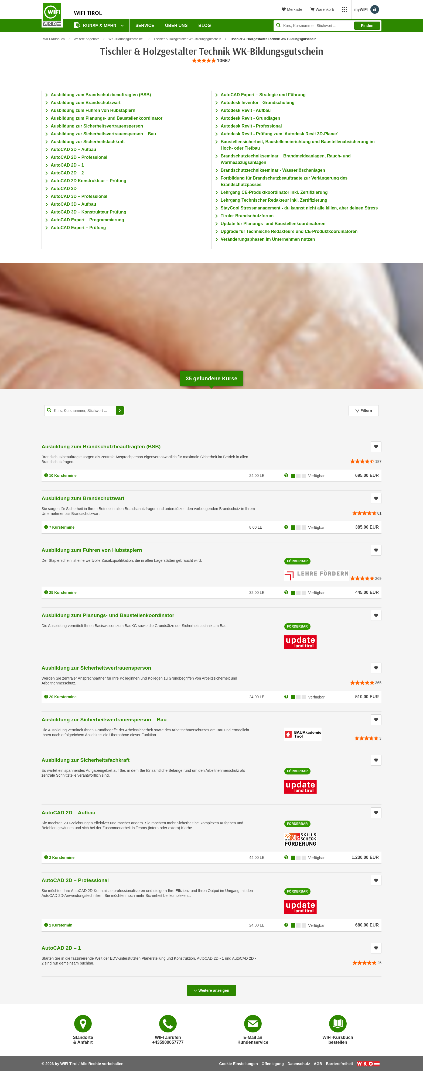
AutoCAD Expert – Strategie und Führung (263, 94)
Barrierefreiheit (339, 1064)
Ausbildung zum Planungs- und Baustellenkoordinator (106, 118)
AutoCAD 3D (64, 188)
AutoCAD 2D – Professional (79, 157)
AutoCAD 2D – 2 (67, 173)
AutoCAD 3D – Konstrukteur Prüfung (88, 212)
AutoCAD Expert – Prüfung (78, 227)
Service (144, 25)
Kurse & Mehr (96, 25)
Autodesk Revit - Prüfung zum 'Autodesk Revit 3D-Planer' (279, 134)
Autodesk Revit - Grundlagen (250, 118)
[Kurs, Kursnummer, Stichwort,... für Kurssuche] (84, 410)
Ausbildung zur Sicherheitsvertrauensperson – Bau (103, 134)
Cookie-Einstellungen (238, 1064)
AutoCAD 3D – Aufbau (73, 204)
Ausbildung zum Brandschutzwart (86, 102)
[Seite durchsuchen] (327, 25)
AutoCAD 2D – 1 (67, 165)
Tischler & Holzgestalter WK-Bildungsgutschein (187, 39)
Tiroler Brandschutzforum (247, 215)
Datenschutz (299, 1064)
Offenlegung (273, 1064)
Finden (367, 25)
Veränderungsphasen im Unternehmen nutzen (268, 239)
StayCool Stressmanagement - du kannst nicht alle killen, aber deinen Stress (299, 208)
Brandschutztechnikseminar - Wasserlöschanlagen (273, 170)
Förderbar (297, 561)
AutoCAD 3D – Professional (79, 196)
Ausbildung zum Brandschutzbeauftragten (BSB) (101, 94)
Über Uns (176, 25)
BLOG (205, 25)
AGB (318, 1064)
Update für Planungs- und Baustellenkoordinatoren (273, 223)
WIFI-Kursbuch (54, 39)
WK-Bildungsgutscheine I (126, 39)
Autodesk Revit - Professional (251, 126)
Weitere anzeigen (211, 989)
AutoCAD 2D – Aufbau (73, 149)
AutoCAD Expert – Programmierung (87, 220)
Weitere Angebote (86, 39)
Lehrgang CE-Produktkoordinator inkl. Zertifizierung (274, 192)
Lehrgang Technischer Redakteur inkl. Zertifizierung (274, 200)
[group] (211, 61)
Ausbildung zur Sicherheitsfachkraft (88, 141)
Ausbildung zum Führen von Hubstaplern (93, 110)
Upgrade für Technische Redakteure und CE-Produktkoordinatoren (289, 231)
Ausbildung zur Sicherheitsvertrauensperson (97, 126)
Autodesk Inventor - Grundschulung (258, 102)
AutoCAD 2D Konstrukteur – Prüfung (88, 180)
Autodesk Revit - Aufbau (246, 110)
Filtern (363, 410)
